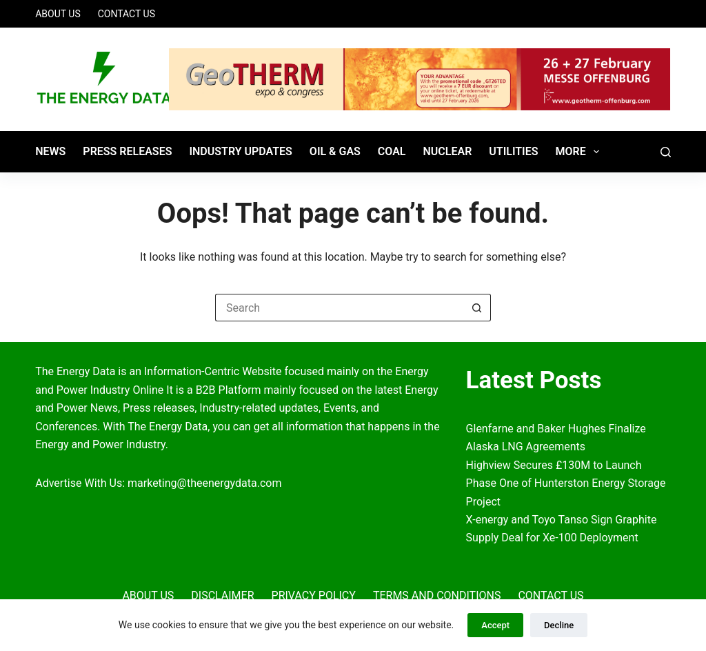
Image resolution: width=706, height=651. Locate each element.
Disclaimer (222, 595)
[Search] (665, 152)
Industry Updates (240, 151)
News (50, 151)
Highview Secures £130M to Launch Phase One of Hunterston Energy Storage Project (566, 483)
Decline (559, 625)
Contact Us (126, 13)
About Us (58, 13)
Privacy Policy (314, 595)
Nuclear (447, 151)
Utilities (513, 151)
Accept (495, 625)
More (580, 151)
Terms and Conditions (437, 595)
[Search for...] (339, 307)
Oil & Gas (335, 151)
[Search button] (477, 307)
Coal (392, 151)
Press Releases (127, 151)
